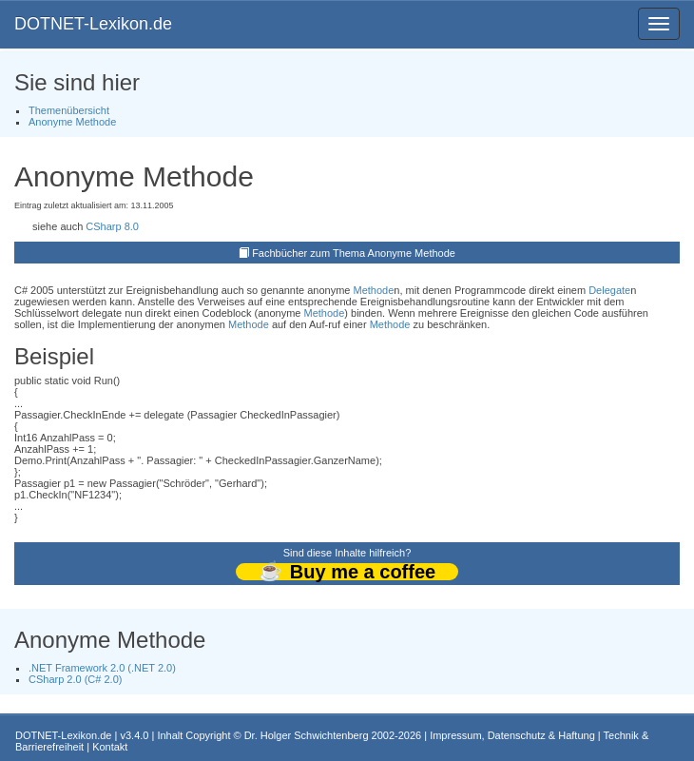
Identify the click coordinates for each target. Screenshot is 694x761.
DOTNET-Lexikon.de (93, 23)
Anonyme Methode (72, 121)
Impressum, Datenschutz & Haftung (512, 735)
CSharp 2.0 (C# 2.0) (75, 679)
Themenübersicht (69, 110)
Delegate (609, 290)
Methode (374, 290)
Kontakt (109, 746)
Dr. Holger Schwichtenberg (306, 735)
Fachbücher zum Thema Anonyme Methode (353, 253)
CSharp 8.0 (112, 226)
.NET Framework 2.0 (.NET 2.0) (102, 667)
